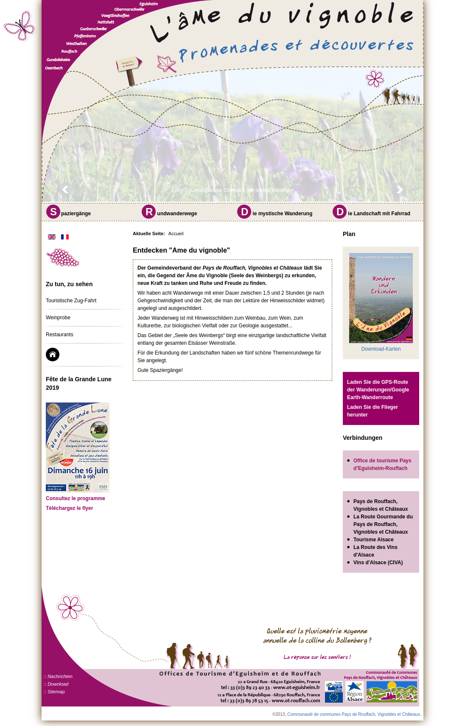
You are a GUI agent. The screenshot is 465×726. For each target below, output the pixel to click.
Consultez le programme (75, 498)
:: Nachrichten (58, 676)
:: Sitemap (54, 691)
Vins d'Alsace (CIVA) (378, 563)
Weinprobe (58, 318)
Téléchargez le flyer (69, 508)
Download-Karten (381, 349)
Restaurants (59, 335)
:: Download (56, 684)
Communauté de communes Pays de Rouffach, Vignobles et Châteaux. (354, 714)
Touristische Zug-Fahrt (71, 301)
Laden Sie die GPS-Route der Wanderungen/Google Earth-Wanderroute (378, 389)
